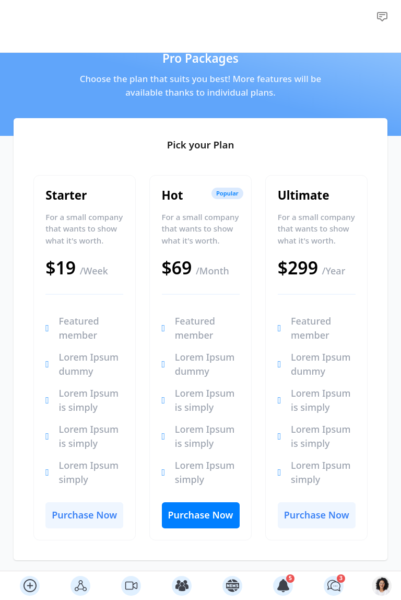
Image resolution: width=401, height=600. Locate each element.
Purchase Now (84, 515)
